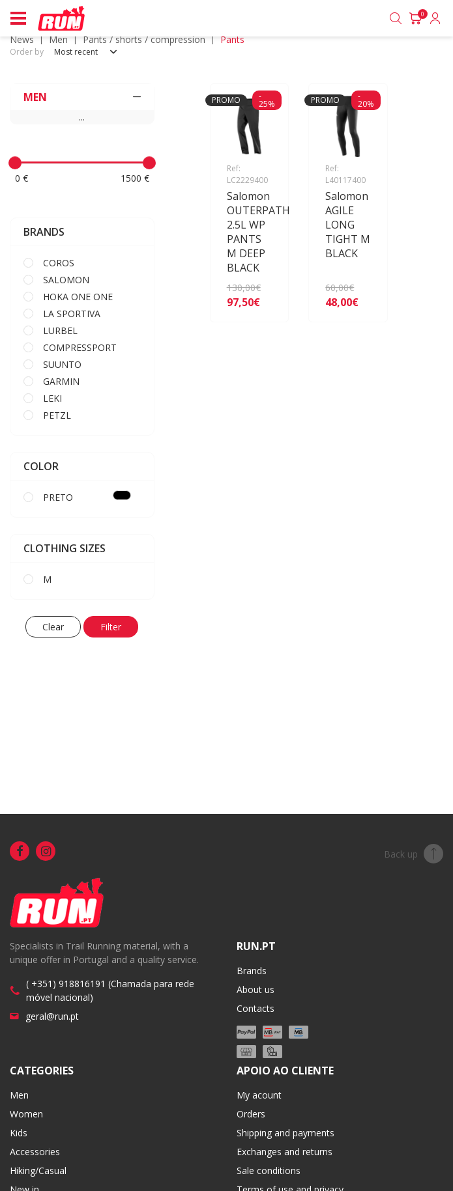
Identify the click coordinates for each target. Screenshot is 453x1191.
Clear (53, 627)
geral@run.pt (52, 1016)
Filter (110, 627)
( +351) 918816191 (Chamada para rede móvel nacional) (110, 990)
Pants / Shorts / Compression (144, 39)
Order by (27, 52)
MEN (58, 39)
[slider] (15, 162)
